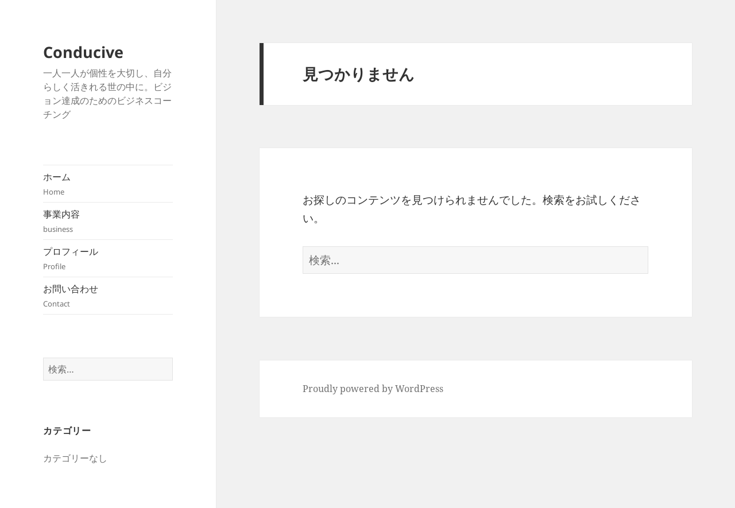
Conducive (83, 52)
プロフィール (108, 258)
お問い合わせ (108, 295)
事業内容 (108, 221)
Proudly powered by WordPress (373, 388)
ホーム (108, 183)
